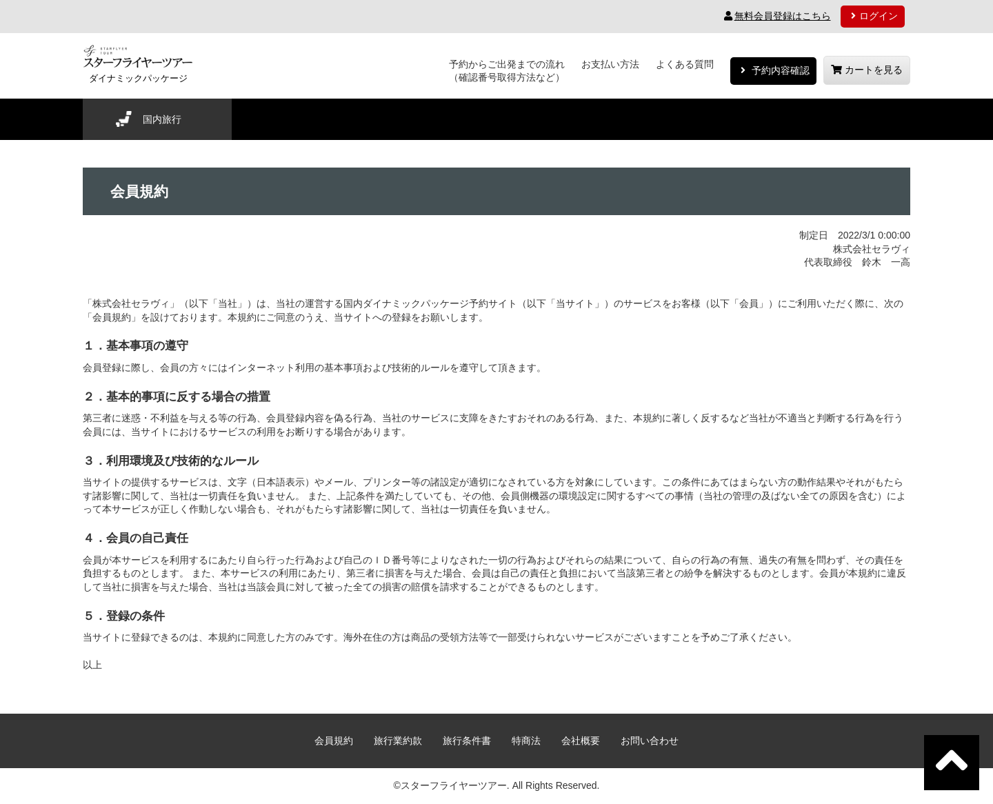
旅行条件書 (467, 740)
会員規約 (333, 740)
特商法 (526, 740)
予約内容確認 (773, 70)
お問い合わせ (650, 740)
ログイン (873, 15)
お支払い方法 (610, 64)
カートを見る (867, 69)
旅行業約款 (398, 740)
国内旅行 (162, 119)
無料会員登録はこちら (776, 15)
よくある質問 (685, 64)
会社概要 (580, 740)
